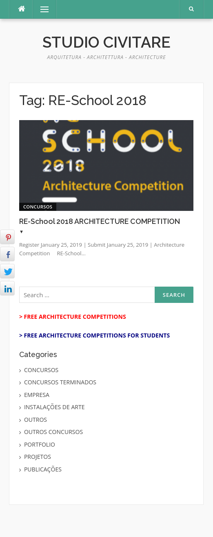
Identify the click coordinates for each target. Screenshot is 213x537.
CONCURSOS (37, 207)
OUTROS (35, 419)
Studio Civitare (106, 42)
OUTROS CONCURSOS (53, 432)
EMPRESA (36, 395)
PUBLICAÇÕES (43, 469)
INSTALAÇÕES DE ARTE (54, 407)
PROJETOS (37, 456)
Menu (41, 9)
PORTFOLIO (39, 444)
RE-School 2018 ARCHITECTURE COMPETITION (99, 221)
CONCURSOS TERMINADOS (60, 382)
